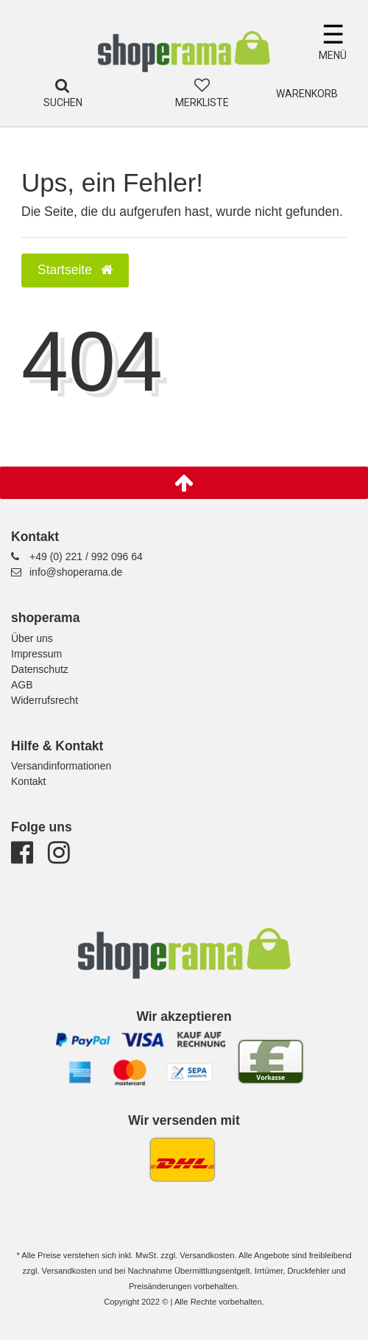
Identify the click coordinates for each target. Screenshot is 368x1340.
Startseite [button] (75, 269)
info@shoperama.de (75, 572)
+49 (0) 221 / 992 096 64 (86, 556)
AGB (22, 685)
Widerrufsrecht (44, 700)
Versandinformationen (61, 766)
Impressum (36, 654)
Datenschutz (39, 669)
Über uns (32, 638)
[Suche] (62, 86)
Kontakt (28, 781)
